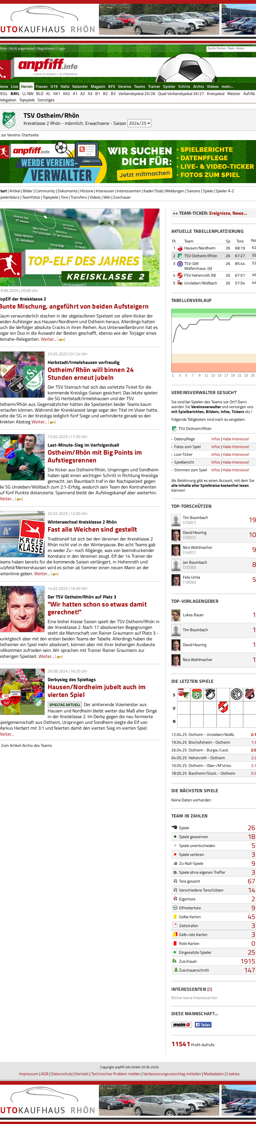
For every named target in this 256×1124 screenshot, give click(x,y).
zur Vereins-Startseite (20, 135)
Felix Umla (191, 577)
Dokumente (67, 191)
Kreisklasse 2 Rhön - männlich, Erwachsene (66, 123)
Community (45, 191)
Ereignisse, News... (228, 213)
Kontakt (82, 1074)
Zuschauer (122, 197)
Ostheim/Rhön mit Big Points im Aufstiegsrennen (95, 456)
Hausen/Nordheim (200, 248)
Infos (216, 439)
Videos (95, 197)
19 (252, 519)
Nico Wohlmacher (197, 547)
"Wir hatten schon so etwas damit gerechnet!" (97, 608)
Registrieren (46, 48)
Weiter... (48, 339)
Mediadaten (214, 1074)
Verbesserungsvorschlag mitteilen (172, 1074)
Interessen (105, 191)
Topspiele (50, 197)
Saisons (193, 191)
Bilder (28, 191)
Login (61, 48)
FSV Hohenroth (197, 275)
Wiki (106, 197)
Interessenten (129, 191)
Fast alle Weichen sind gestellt (92, 529)
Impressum (28, 1074)
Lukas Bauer (193, 615)
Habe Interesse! (236, 439)
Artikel (14, 191)
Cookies (233, 1074)
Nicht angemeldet (22, 48)
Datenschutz (62, 1074)
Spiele (208, 191)
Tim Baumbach (195, 517)
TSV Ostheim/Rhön (200, 256)
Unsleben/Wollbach (200, 283)
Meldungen (174, 191)
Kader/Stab (153, 191)
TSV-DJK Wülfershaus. (195, 265)
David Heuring (194, 532)
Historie (86, 191)
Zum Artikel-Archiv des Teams (26, 745)
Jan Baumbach (195, 562)
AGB (45, 1074)
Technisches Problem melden (116, 1074)
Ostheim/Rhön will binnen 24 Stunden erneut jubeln (91, 373)
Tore (64, 197)
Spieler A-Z (225, 191)
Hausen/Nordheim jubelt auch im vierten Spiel (97, 690)
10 (252, 534)
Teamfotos (31, 197)
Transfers (79, 197)
